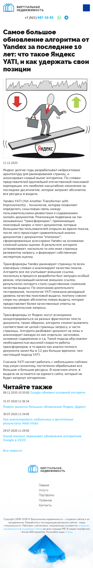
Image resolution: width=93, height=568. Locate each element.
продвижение (11, 529)
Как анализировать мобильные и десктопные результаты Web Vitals (38, 421)
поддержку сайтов (32, 529)
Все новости (12, 450)
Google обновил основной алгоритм (57, 393)
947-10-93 (39, 18)
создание (83, 525)
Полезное (45, 500)
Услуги (43, 490)
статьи (68, 532)
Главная (44, 485)
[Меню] (86, 7)
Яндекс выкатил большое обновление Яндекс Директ (44, 407)
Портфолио (46, 495)
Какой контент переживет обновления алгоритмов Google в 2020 (42, 438)
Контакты (45, 505)
